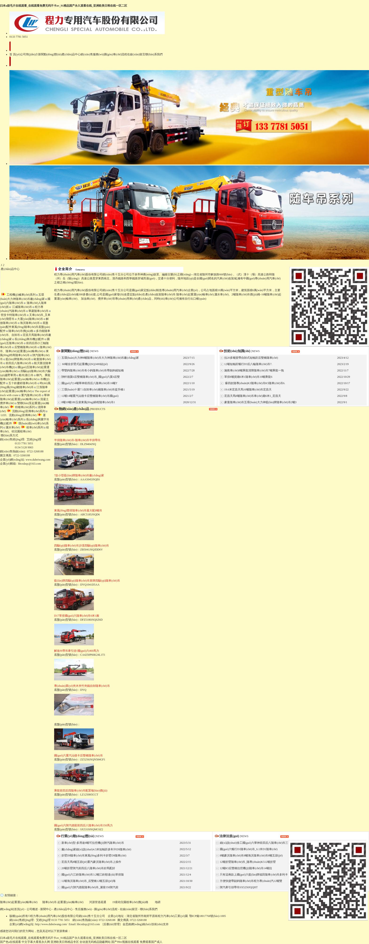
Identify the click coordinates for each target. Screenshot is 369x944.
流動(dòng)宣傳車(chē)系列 (26, 411)
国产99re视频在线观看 (125, 942)
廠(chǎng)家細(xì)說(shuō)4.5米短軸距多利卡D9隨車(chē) (96, 849)
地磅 (157, 902)
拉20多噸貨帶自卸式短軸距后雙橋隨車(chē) (251, 357)
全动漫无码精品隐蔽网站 (95, 942)
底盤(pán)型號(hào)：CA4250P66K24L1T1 (79, 649)
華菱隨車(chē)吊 (37, 311)
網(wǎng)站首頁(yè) (12, 909)
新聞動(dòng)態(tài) (50, 54)
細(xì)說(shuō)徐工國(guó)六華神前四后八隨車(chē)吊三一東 (256, 842)
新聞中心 (46, 909)
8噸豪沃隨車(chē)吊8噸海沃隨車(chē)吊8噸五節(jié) (251, 855)
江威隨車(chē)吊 (20, 307)
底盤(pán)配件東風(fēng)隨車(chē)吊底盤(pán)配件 (25, 327)
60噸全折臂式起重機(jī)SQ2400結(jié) (84, 364)
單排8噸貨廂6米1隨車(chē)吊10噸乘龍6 (248, 376)
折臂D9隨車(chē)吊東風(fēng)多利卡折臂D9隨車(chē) (93, 855)
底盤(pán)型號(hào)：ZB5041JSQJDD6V (81, 544)
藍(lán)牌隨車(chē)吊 (17, 359)
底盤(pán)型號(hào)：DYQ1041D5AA (87, 579)
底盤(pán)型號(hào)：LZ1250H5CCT (80, 789)
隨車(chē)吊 (168, 294)
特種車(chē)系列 (22, 407)
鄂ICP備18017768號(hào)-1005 (207, 916)
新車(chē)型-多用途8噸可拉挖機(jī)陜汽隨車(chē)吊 (92, 842)
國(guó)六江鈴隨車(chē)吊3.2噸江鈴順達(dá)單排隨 (92, 874)
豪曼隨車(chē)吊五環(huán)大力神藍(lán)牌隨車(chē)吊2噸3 (260, 402)
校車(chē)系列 (32, 427)
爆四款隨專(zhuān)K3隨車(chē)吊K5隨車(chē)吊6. (254, 383)
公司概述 (32, 909)
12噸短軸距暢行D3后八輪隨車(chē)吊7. (248, 364)
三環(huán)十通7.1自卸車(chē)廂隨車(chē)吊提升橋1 (93, 389)
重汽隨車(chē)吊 (30, 395)
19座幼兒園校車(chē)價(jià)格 (130, 902)
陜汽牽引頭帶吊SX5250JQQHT (238, 887)
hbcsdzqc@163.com (29, 463)
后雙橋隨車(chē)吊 (24, 347)
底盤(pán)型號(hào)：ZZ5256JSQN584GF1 (79, 754)
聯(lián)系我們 (154, 54)
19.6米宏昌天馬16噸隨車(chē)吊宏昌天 (248, 389)
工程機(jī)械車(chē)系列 (18, 294)
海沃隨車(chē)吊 (29, 323)
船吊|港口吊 (25, 375)
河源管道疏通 (97, 902)
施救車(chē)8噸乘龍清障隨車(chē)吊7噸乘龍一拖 (254, 370)
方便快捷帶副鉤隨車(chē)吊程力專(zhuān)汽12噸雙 (250, 881)
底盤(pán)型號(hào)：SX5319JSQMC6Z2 (83, 824)
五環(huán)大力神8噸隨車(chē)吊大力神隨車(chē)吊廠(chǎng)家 (100, 357)
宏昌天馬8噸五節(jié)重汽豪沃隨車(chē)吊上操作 (91, 862)
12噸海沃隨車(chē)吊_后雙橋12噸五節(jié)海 (88, 881)
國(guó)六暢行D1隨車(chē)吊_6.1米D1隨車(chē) (248, 849)
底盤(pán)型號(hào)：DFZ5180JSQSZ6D (78, 614)
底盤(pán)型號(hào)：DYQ (82, 684)
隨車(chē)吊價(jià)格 (19, 331)
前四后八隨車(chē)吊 (17, 363)
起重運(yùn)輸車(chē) (70, 902)
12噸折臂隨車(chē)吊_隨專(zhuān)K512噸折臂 (247, 862)
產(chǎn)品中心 (71, 54)
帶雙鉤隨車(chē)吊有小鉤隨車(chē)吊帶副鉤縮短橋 (92, 370)
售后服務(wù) (83, 909)
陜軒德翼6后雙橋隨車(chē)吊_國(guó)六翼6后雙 (90, 376)
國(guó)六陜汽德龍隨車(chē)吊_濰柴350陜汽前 (90, 887)
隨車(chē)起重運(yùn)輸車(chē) (195, 294)
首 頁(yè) (14, 54)
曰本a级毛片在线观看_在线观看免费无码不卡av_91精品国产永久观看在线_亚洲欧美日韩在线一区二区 (63, 5)
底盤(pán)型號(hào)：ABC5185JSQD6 (78, 509)
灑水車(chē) (12, 427)
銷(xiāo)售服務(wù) (92, 54)
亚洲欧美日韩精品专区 (65, 942)
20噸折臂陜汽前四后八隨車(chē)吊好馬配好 (88, 868)
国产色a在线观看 (10, 942)
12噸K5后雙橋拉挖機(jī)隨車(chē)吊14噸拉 (245, 868)
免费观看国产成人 (151, 942)
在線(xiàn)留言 (136, 54)
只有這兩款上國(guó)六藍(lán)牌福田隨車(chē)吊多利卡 (253, 874)
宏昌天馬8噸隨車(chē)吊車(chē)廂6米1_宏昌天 (252, 396)
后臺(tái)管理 (112, 924)
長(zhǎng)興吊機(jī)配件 (28, 339)
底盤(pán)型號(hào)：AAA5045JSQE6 (79, 474)
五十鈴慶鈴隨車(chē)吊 (21, 383)
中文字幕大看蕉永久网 (36, 942)
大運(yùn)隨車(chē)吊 (29, 319)
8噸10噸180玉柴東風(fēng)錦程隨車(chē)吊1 (88, 402)
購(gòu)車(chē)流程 (115, 54)
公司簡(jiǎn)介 (29, 54)
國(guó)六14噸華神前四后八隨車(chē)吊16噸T (89, 383)
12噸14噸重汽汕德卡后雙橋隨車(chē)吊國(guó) (90, 396)
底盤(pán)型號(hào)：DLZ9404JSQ (77, 439)
